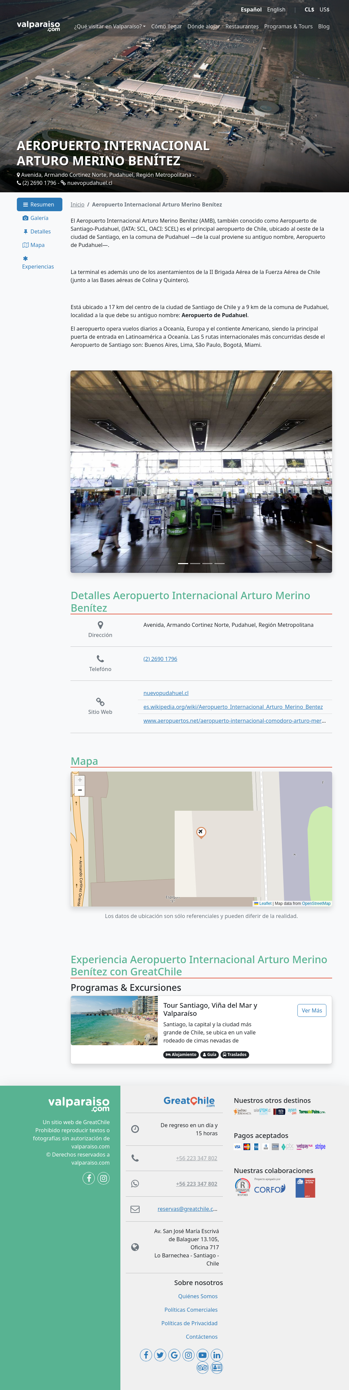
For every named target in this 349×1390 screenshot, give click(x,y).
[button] (201, 832)
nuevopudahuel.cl (86, 183)
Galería (35, 218)
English (276, 9)
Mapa (33, 245)
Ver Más (312, 1010)
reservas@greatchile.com (189, 1209)
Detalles (36, 231)
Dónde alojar (203, 26)
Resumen (38, 204)
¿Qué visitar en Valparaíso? (108, 26)
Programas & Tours (288, 26)
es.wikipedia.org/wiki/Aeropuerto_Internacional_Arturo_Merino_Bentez (233, 707)
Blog (323, 26)
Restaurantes (242, 26)
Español (251, 9)
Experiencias (38, 263)
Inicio (77, 204)
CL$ (309, 9)
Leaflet (262, 903)
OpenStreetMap (316, 903)
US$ (325, 9)
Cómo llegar (166, 26)
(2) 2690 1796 (36, 183)
